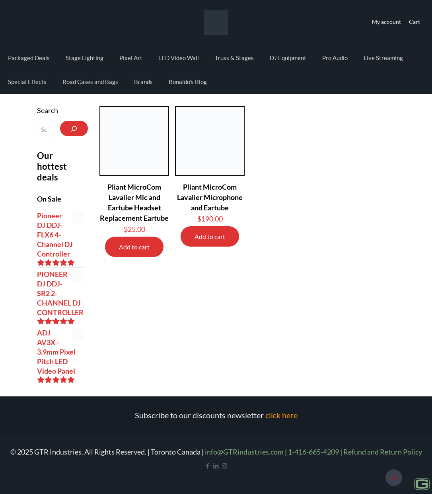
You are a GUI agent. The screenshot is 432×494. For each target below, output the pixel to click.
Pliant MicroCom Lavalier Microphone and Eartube (210, 197)
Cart (414, 21)
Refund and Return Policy (382, 451)
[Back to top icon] (393, 477)
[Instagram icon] (225, 465)
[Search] (74, 128)
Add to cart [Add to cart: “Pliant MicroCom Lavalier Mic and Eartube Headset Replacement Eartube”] (134, 247)
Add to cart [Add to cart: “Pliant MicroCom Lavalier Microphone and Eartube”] (210, 236)
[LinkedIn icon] (216, 465)
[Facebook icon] (208, 465)
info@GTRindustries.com (244, 451)
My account (386, 21)
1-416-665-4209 (313, 451)
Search (47, 110)
